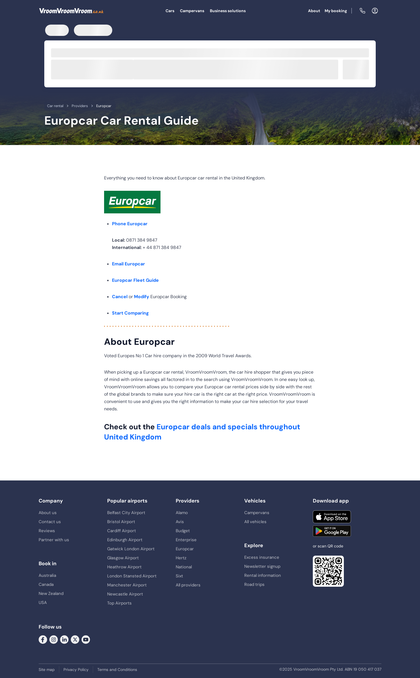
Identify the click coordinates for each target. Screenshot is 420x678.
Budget (183, 531)
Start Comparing (130, 313)
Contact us (50, 522)
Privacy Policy (76, 669)
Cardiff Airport (121, 531)
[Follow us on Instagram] (53, 639)
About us (48, 512)
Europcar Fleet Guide (135, 280)
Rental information (262, 575)
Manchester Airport (127, 585)
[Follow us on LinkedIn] (64, 639)
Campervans (192, 10)
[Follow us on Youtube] (86, 639)
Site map (47, 669)
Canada (46, 584)
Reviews (47, 531)
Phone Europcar (130, 224)
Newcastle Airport (125, 594)
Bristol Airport (121, 522)
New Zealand (51, 593)
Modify (141, 297)
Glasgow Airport (123, 558)
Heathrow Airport (124, 567)
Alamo (182, 512)
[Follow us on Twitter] (75, 639)
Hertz (181, 558)
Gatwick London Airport (131, 549)
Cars (170, 10)
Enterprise (186, 540)
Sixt (179, 576)
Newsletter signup (262, 566)
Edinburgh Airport (124, 540)
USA (43, 602)
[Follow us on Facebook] (43, 639)
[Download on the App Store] (332, 516)
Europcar (185, 549)
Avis (180, 522)
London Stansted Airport (132, 576)
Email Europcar (128, 264)
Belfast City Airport (126, 512)
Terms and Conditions (117, 669)
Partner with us (54, 540)
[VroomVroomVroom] (71, 10)
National (184, 567)
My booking (336, 10)
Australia (47, 575)
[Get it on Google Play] (332, 531)
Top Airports (119, 603)
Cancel (119, 297)
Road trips (254, 584)
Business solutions (228, 10)
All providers (188, 585)
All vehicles (255, 522)
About (314, 10)
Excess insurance (261, 557)
